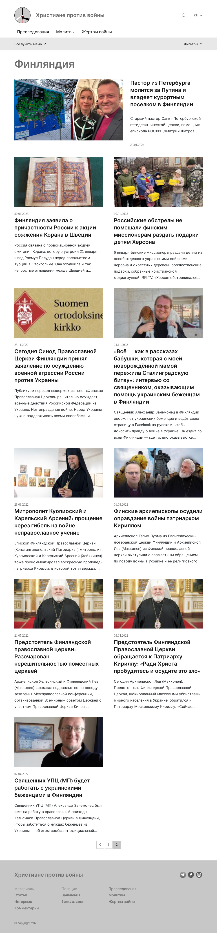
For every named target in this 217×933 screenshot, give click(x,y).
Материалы (24, 888)
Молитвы (65, 31)
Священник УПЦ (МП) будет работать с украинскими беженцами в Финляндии (52, 787)
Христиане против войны (70, 15)
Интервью (23, 901)
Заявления (71, 895)
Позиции (69, 888)
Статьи (20, 895)
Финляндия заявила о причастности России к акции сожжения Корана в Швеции (55, 227)
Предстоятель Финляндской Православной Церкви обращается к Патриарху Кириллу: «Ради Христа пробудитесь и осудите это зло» (157, 656)
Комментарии (26, 908)
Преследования (33, 31)
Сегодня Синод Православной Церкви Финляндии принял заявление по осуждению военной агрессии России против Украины (55, 365)
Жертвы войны (97, 31)
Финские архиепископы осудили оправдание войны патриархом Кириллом (158, 518)
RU (196, 15)
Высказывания (73, 901)
